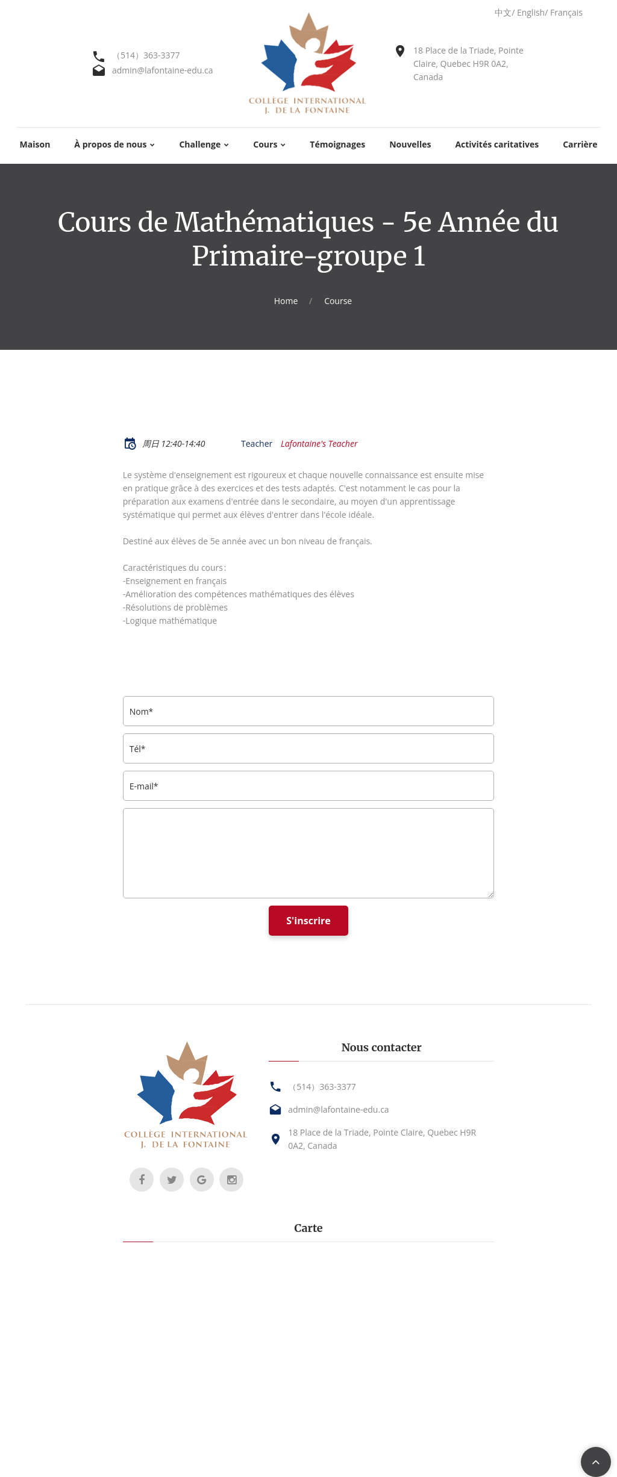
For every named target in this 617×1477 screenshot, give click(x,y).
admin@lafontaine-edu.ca (162, 70)
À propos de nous (110, 145)
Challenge (200, 145)
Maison (35, 145)
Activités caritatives (497, 145)
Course (338, 300)
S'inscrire (308, 920)
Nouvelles (410, 145)
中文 (503, 12)
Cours (265, 145)
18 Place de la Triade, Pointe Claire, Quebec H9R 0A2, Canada (468, 63)
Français (566, 12)
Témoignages (337, 145)
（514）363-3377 (146, 55)
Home (286, 300)
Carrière (580, 145)
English (531, 12)
